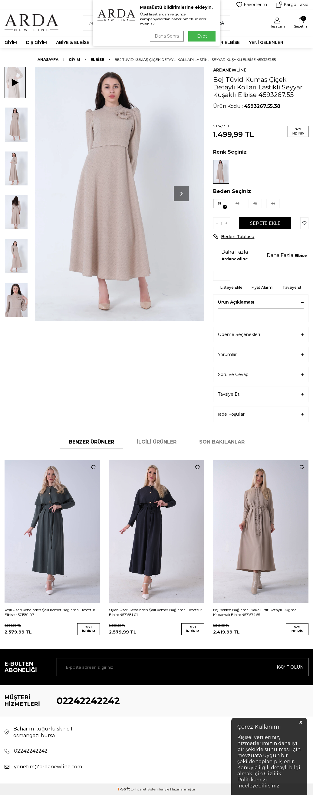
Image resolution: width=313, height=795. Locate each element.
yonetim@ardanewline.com (48, 767)
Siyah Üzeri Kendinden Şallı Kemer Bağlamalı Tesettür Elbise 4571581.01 (155, 612)
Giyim (11, 42)
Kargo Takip (292, 5)
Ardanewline (229, 70)
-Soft (124, 789)
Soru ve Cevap (261, 375)
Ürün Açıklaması (261, 302)
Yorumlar (261, 355)
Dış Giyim (36, 42)
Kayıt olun (290, 667)
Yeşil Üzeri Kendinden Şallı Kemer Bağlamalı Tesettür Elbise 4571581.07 (50, 612)
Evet (202, 36)
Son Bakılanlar (222, 442)
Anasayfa (48, 59)
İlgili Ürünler (156, 442)
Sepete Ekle (265, 223)
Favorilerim (251, 5)
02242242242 (88, 701)
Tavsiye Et (291, 287)
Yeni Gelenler (266, 42)
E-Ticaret (139, 789)
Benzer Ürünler (91, 442)
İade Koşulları (261, 414)
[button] (181, 193)
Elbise (97, 59)
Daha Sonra (167, 36)
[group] (119, 194)
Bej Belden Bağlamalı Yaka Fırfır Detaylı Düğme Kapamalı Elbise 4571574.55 (254, 612)
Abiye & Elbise (72, 42)
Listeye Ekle (231, 287)
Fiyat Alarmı (262, 287)
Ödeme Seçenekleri (261, 335)
